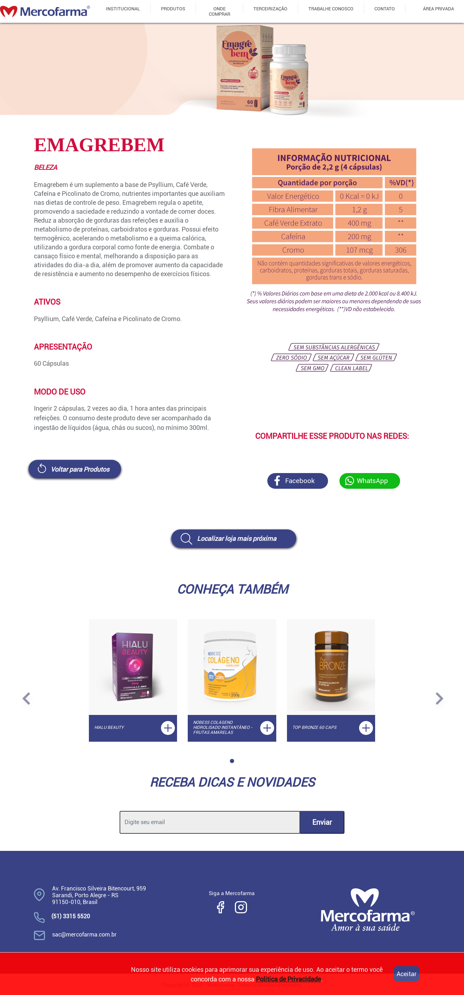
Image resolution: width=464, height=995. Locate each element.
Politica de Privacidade (288, 979)
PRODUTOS (173, 8)
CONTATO (384, 8)
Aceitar (407, 974)
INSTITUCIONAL (123, 8)
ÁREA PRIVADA (438, 8)
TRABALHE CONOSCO (330, 8)
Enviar (322, 822)
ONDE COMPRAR (219, 11)
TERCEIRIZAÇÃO (270, 8)
